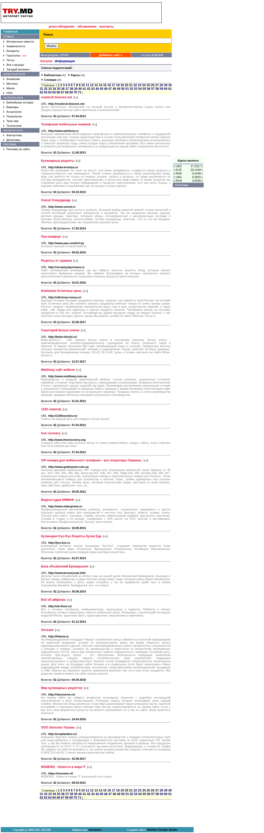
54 (140, 89)
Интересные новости (20, 41)
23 (139, 85)
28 (161, 85)
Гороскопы (13, 55)
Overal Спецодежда (56, 200)
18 (117, 85)
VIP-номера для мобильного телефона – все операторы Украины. (91, 460)
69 (71, 92)
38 (71, 89)
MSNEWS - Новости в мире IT (63, 767)
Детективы (13, 139)
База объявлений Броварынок (64, 566)
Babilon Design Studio (162, 829)
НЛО (9, 92)
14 (100, 85)
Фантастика (14, 135)
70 (75, 92)
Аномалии (13, 79)
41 (84, 89)
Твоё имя (12, 121)
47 (110, 89)
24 (144, 85)
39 (75, 89)
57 (152, 89)
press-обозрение (61, 26)
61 (170, 89)
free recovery (50, 433)
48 (114, 89)
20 (126, 85)
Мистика (12, 83)
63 (45, 92)
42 (88, 89)
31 (41, 89)
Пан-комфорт (51, 236)
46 (105, 89)
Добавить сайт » (110, 55)
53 (135, 89)
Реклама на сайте (18, 149)
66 (58, 92)
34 (54, 89)
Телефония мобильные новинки (66, 124)
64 (50, 92)
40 (80, 89)
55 (144, 89)
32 (45, 89)
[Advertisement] (188, 79)
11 (87, 85)
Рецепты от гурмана (56, 260)
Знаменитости (15, 46)
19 (122, 85)
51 (127, 89)
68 (67, 92)
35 (58, 89)
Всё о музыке (15, 64)
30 (170, 85)
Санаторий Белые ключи (60, 330)
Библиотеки (52, 75)
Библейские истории (20, 102)
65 (54, 92)
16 (109, 85)
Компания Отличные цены (61, 291)
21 (131, 85)
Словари (50, 79)
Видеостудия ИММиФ (57, 500)
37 (67, 89)
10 (83, 85)
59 (161, 89)
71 (79, 92)
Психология (14, 116)
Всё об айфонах (53, 600)
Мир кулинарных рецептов (61, 688)
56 (148, 89)
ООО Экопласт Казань (58, 727)
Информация (65, 61)
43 (93, 89)
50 (123, 89)
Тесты (10, 60)
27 (157, 85)
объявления (86, 26)
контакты (107, 26)
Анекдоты (12, 50)
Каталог (46, 61)
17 (113, 85)
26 (152, 85)
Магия (10, 88)
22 (135, 85)
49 (118, 89)
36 (62, 89)
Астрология (14, 111)
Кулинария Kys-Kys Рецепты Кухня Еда (71, 536)
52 (131, 89)
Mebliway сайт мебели (58, 370)
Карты (75, 75)
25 (148, 85)
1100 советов (51, 409)
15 (104, 85)
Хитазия (47, 630)
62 (41, 92)
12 (91, 85)
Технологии (13, 125)
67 (62, 92)
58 (157, 89)
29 (165, 85)
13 (96, 85)
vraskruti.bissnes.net (56, 97)
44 (97, 89)
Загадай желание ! (18, 69)
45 (101, 89)
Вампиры (12, 107)
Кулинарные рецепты (57, 161)
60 (165, 89)
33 (50, 89)
